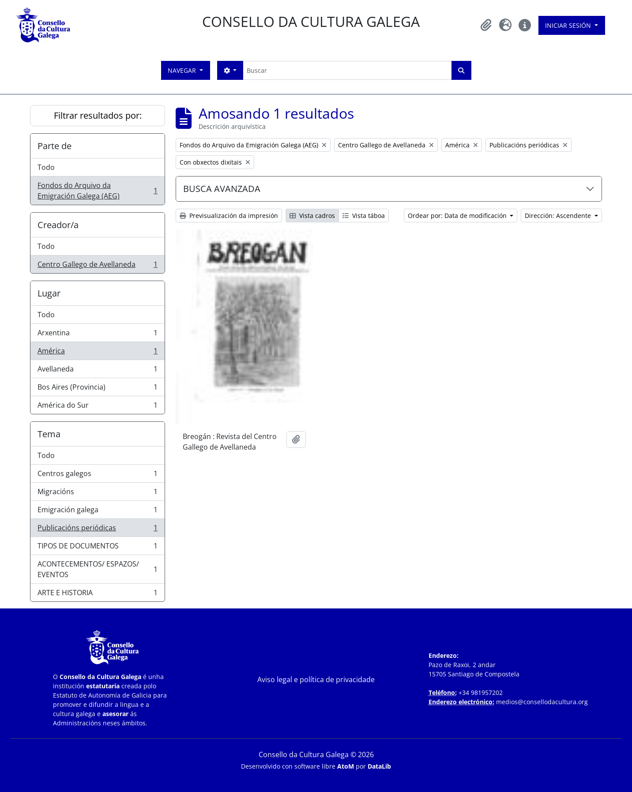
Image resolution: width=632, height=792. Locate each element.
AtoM (345, 766)
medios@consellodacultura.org (542, 702)
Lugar (49, 293)
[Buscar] (347, 70)
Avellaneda (97, 371)
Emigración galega (97, 511)
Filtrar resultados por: (98, 115)
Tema (49, 434)
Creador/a (58, 225)
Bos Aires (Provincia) (97, 389)
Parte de (54, 146)
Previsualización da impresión (229, 215)
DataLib (379, 766)
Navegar (183, 70)
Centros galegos (97, 475)
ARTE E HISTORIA (97, 594)
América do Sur (97, 407)
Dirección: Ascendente (559, 215)
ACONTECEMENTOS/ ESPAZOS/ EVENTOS (97, 569)
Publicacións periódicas (97, 529)
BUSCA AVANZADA (221, 189)
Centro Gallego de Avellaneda (97, 266)
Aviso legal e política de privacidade (316, 679)
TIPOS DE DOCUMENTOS (97, 548)
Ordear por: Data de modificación (458, 215)
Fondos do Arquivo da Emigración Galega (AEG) (97, 190)
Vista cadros (312, 215)
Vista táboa (363, 215)
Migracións (97, 493)
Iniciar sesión (569, 25)
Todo (46, 167)
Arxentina (97, 334)
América (97, 352)
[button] (486, 25)
